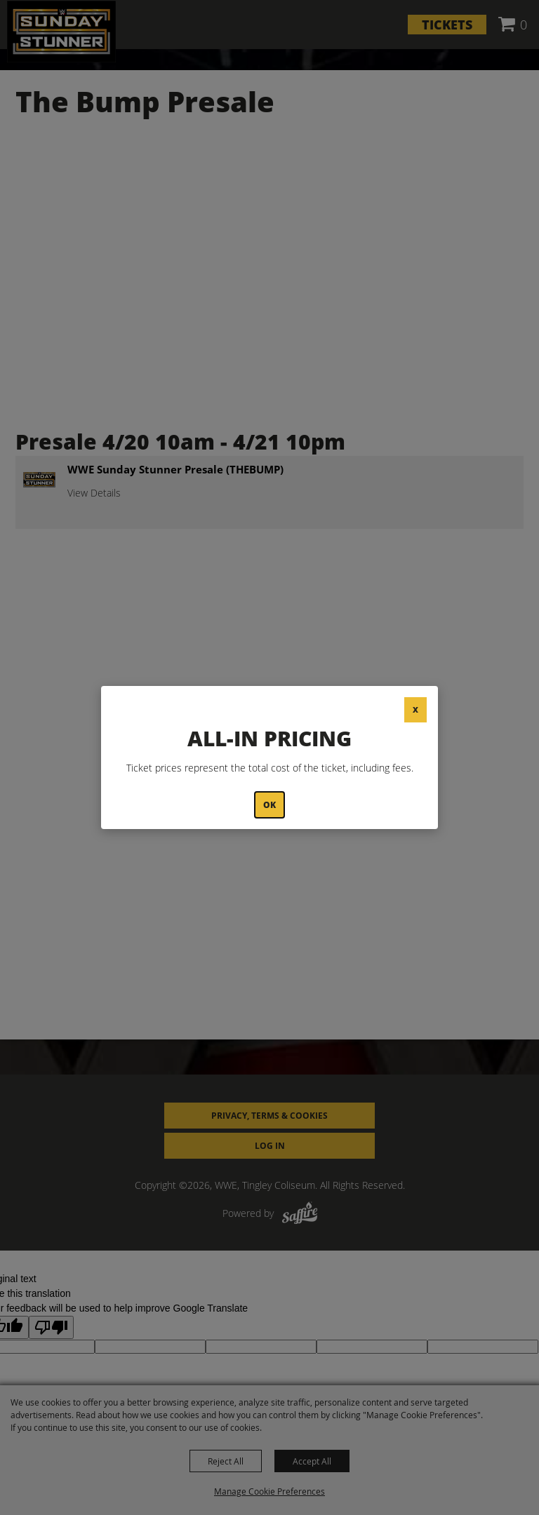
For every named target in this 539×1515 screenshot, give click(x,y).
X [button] (415, 709)
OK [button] (269, 805)
